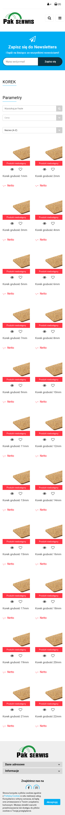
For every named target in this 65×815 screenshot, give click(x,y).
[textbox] (29, 118)
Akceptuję (52, 802)
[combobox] (32, 118)
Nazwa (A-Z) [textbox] (11, 130)
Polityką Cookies (12, 796)
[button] (57, 4)
